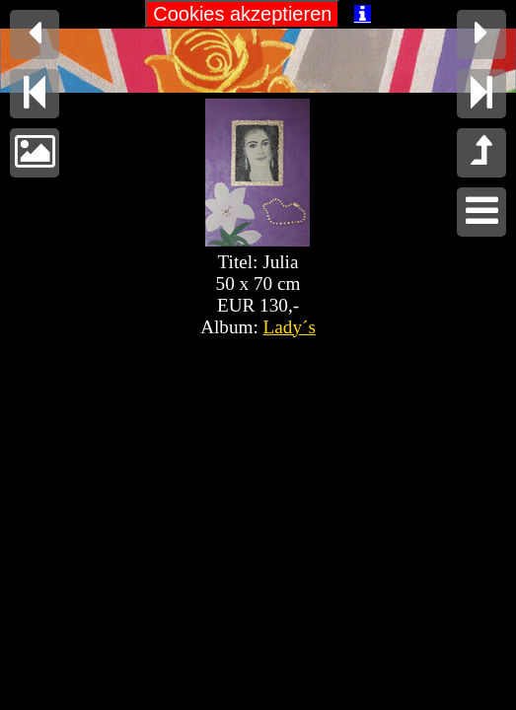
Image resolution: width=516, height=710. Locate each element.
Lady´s (289, 327)
